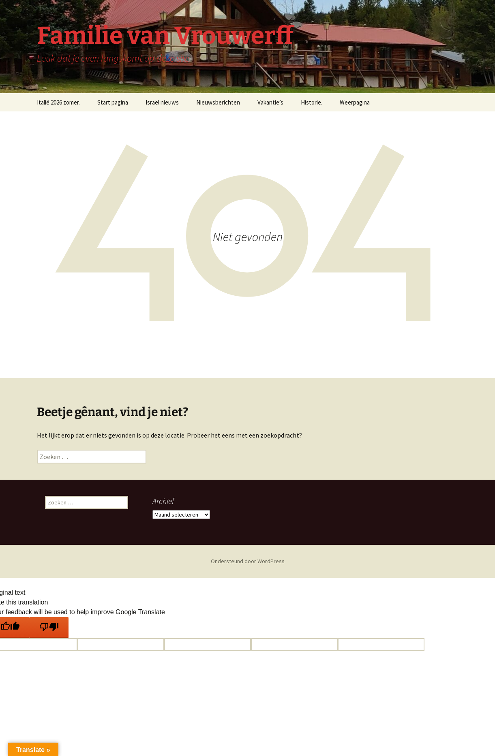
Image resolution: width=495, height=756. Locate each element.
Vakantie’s (270, 102)
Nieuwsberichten (218, 102)
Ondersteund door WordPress (248, 561)
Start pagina (112, 102)
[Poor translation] (49, 627)
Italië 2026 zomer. (58, 102)
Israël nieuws (162, 102)
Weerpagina (355, 102)
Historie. (311, 102)
